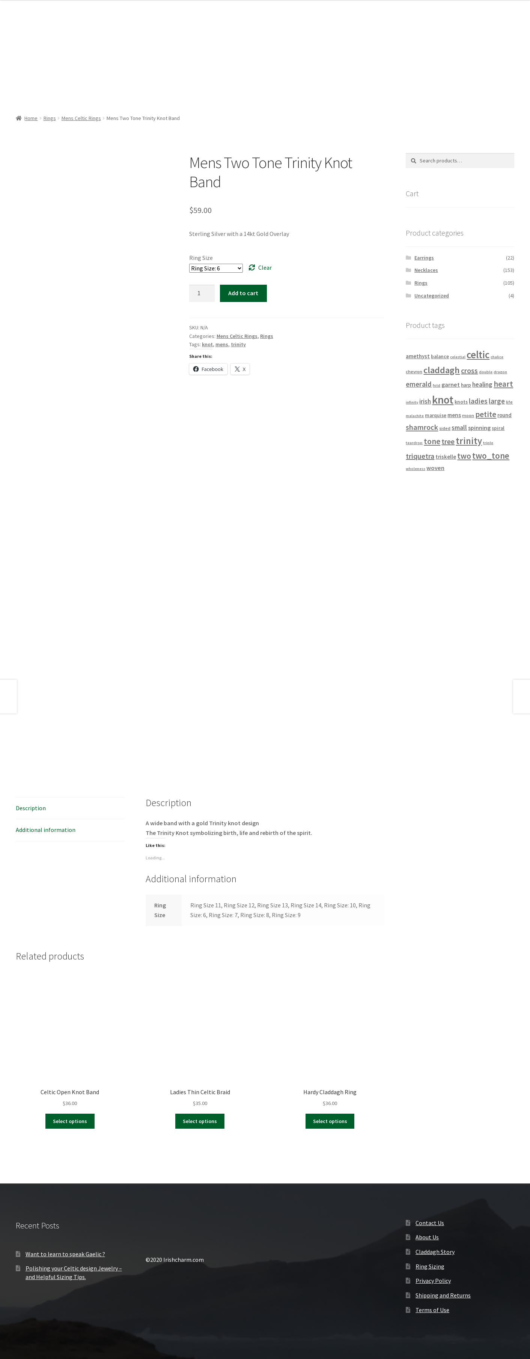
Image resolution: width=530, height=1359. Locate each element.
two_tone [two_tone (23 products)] (490, 455)
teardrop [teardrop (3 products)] (414, 442)
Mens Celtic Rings (81, 118)
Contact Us (430, 1223)
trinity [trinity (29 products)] (469, 441)
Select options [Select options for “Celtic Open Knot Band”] (70, 1121)
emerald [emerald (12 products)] (419, 384)
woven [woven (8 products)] (435, 468)
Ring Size (201, 257)
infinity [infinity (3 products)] (412, 402)
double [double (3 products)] (485, 371)
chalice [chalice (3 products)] (497, 356)
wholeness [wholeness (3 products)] (415, 468)
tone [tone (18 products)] (432, 441)
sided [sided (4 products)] (444, 428)
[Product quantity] (202, 293)
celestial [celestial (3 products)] (457, 356)
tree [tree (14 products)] (448, 441)
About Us (427, 1237)
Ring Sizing (430, 1266)
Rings (50, 118)
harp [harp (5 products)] (466, 385)
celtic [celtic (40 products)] (478, 354)
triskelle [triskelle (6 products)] (445, 457)
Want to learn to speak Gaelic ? (65, 1254)
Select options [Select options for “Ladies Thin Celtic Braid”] (200, 1121)
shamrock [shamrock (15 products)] (422, 427)
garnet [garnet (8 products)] (450, 384)
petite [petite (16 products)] (485, 414)
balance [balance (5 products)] (440, 356)
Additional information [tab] (45, 829)
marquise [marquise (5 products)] (435, 415)
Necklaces (426, 270)
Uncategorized (431, 295)
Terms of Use (432, 1310)
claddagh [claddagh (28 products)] (441, 370)
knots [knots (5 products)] (461, 402)
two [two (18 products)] (464, 456)
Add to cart (243, 293)
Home (31, 118)
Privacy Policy (433, 1280)
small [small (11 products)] (459, 427)
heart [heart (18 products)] (503, 384)
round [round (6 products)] (504, 415)
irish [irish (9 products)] (425, 401)
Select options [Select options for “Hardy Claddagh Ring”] (330, 1121)
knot (207, 344)
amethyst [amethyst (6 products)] (418, 356)
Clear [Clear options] (265, 267)
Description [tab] (31, 808)
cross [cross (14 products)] (469, 370)
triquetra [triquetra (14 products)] (420, 456)
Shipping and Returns (443, 1295)
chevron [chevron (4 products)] (414, 371)
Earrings (424, 257)
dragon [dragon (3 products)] (500, 371)
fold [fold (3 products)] (436, 385)
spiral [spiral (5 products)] (498, 428)
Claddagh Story (435, 1251)
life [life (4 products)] (509, 402)
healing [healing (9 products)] (482, 384)
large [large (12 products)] (497, 400)
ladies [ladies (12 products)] (478, 400)
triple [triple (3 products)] (488, 442)
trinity (238, 344)
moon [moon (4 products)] (468, 415)
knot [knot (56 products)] (442, 400)
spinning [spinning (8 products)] (479, 427)
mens (221, 344)
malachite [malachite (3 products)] (415, 415)
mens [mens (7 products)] (454, 415)
